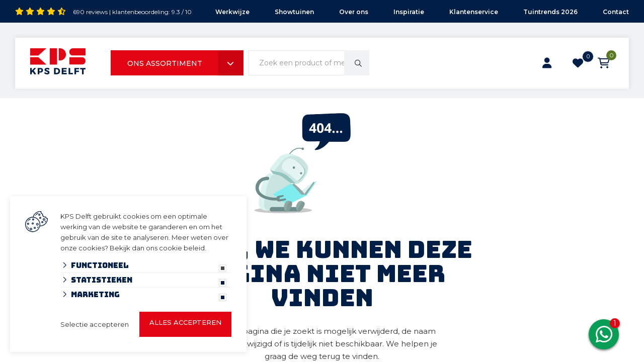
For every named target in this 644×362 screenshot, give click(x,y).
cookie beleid (182, 248)
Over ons (353, 12)
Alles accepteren (185, 322)
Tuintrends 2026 (550, 12)
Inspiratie (408, 12)
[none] (356, 62)
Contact (616, 12)
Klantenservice (473, 12)
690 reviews (90, 12)
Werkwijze (232, 12)
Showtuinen (294, 12)
